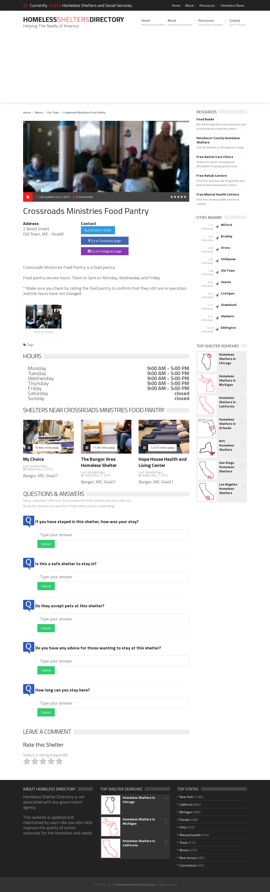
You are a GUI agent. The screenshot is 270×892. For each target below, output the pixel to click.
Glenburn (227, 316)
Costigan (228, 293)
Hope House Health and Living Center (163, 462)
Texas (184, 842)
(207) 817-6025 (98, 230)
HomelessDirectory (73, 19)
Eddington (228, 327)
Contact (238, 22)
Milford (226, 225)
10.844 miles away (47, 447)
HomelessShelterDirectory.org (134, 884)
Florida (184, 819)
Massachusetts (190, 834)
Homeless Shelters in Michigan (227, 380)
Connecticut (188, 865)
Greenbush (229, 305)
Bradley (226, 236)
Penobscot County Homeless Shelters (218, 140)
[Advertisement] (135, 69)
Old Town (53, 112)
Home (176, 5)
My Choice (33, 459)
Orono (225, 247)
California (186, 804)
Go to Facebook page (104, 240)
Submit (46, 543)
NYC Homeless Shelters (226, 445)
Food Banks (205, 119)
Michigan (186, 811)
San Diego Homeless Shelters (226, 467)
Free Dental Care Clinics (214, 157)
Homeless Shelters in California (227, 402)
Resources (207, 5)
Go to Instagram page (105, 251)
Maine (39, 112)
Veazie (226, 282)
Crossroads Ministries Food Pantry (84, 112)
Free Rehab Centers (211, 175)
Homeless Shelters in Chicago (227, 358)
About (189, 5)
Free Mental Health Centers (217, 194)
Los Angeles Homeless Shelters (228, 488)
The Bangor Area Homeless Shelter (99, 462)
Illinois (184, 850)
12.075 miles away (162, 447)
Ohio (183, 827)
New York (186, 796)
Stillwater (228, 259)
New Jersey (188, 857)
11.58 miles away (104, 447)
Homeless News (233, 5)
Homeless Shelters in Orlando (227, 423)
